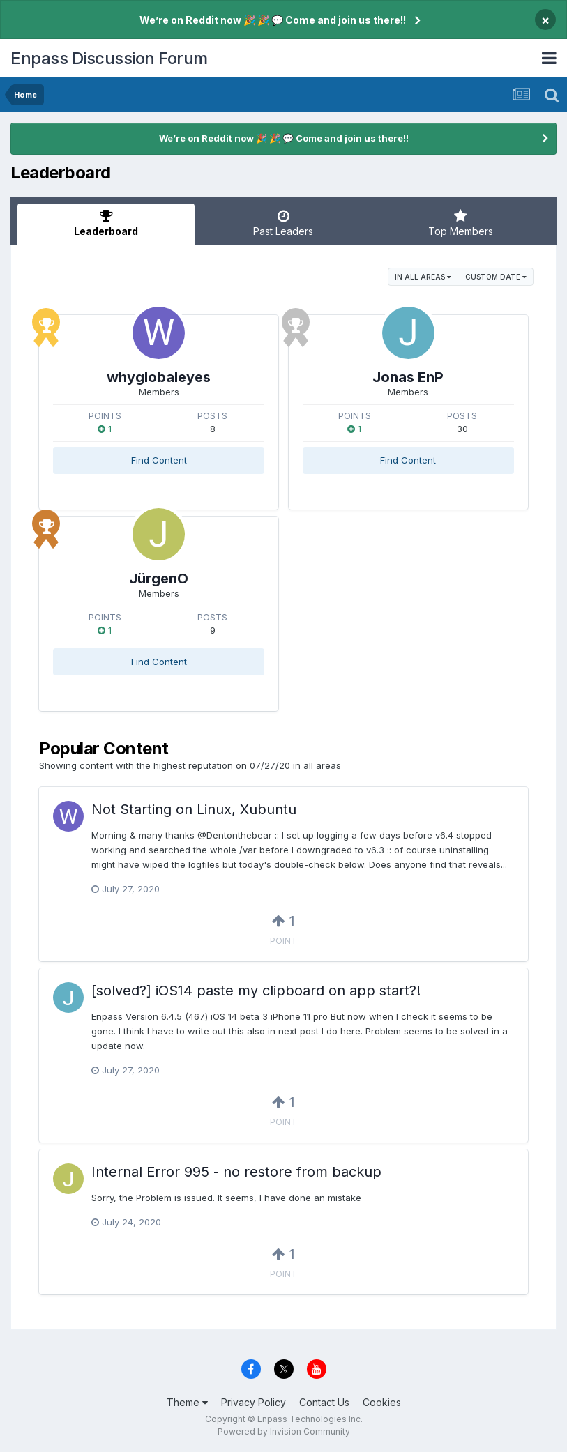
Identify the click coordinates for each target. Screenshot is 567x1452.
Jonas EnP (408, 377)
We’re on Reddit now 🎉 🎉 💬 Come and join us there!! (272, 20)
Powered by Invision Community (284, 1431)
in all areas (423, 277)
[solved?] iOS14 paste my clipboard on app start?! (256, 990)
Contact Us (324, 1402)
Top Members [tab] (461, 223)
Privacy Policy (253, 1402)
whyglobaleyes (159, 377)
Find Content (159, 460)
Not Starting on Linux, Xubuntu (193, 809)
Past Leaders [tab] (283, 223)
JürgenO (158, 578)
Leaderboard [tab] (106, 223)
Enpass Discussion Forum (109, 58)
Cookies (382, 1402)
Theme (187, 1402)
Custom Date (496, 277)
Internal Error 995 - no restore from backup (236, 1171)
